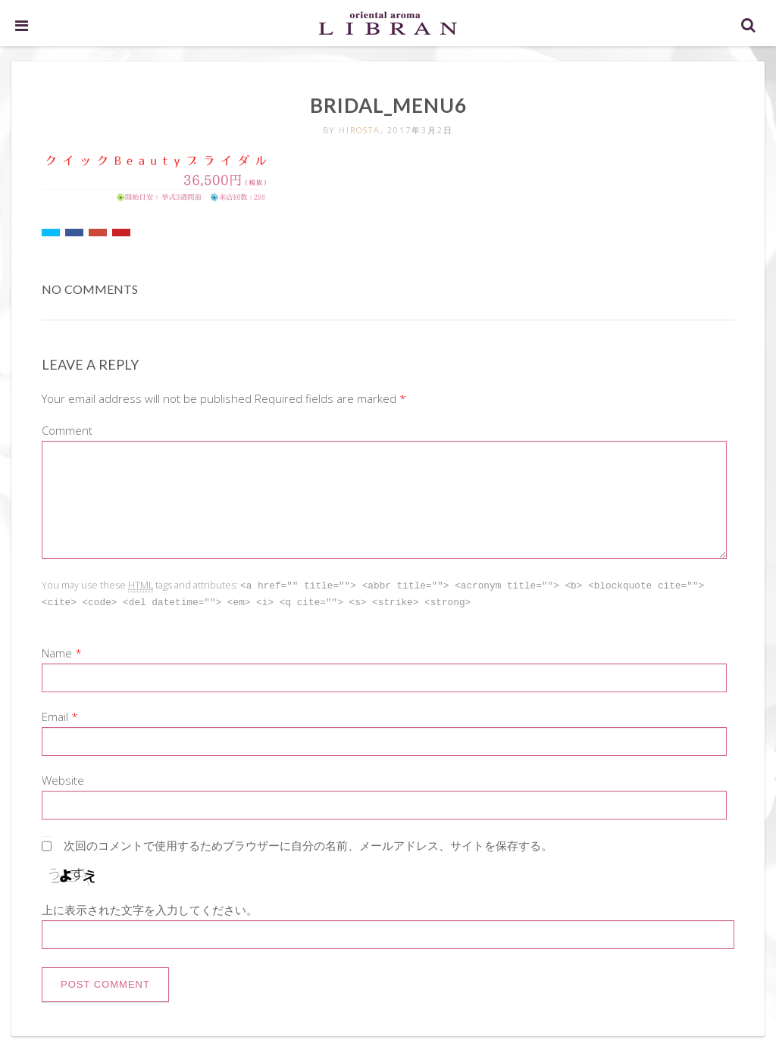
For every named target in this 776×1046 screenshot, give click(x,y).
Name (57, 651)
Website (63, 778)
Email (55, 715)
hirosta (359, 130)
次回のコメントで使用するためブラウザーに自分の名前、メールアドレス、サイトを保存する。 (308, 843)
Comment (67, 430)
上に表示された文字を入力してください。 (150, 908)
